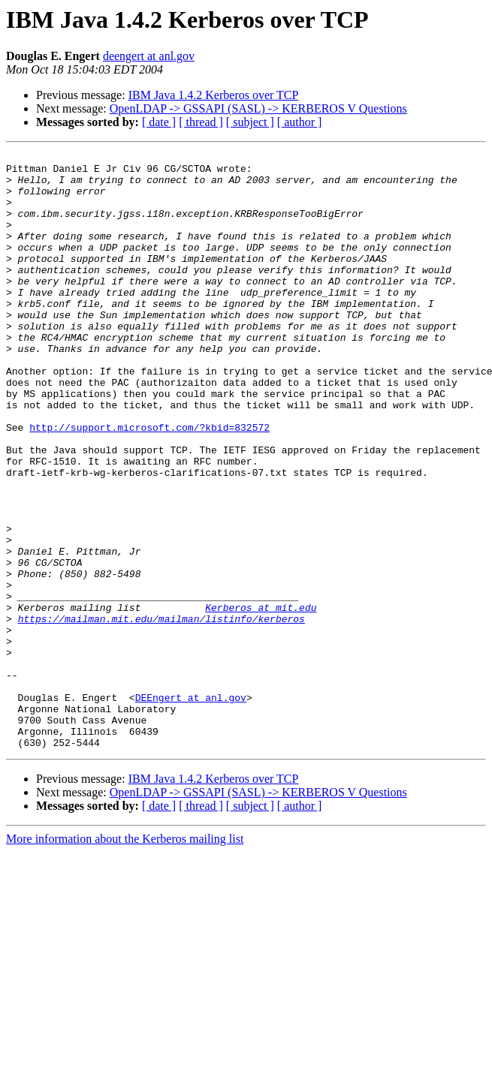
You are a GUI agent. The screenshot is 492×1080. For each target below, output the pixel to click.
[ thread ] (201, 122)
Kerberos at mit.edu (260, 699)
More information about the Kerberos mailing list (124, 958)
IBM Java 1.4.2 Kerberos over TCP (213, 95)
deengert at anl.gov (149, 56)
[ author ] (299, 122)
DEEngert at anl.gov (190, 807)
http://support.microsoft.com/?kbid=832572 (149, 483)
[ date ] (159, 122)
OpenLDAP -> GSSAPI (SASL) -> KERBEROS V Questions (258, 108)
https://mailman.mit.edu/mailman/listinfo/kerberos (161, 713)
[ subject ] (250, 122)
